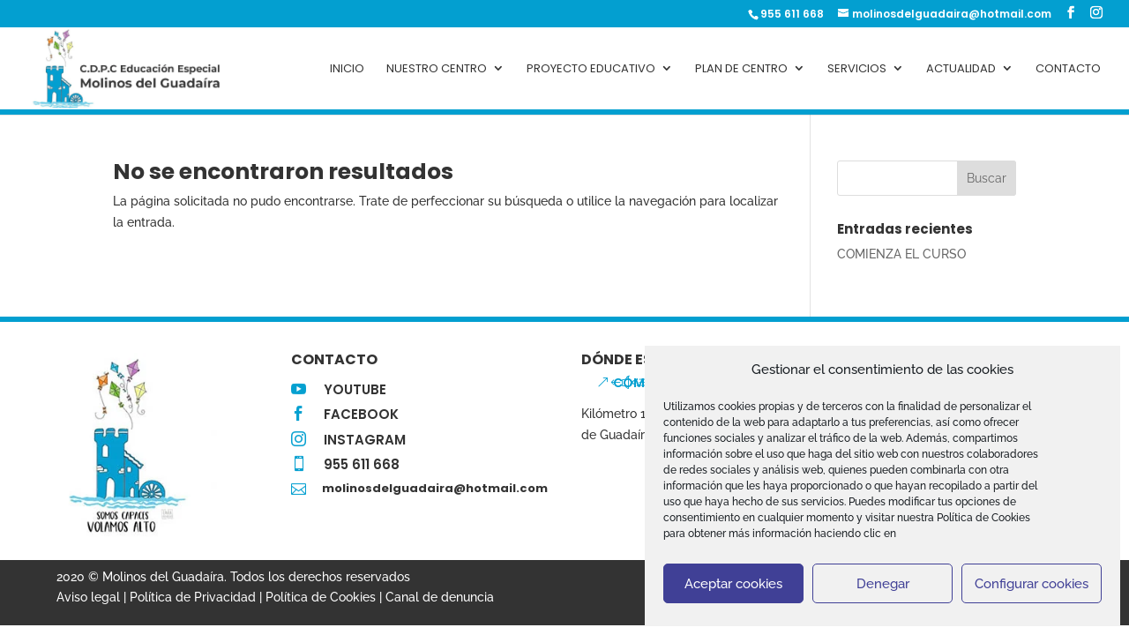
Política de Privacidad (193, 597)
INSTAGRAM (365, 439)
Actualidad (961, 68)
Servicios (856, 68)
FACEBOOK (361, 414)
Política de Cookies (320, 597)
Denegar (882, 584)
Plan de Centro (741, 68)
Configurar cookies (1031, 584)
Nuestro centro (436, 68)
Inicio (347, 68)
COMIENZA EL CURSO (901, 254)
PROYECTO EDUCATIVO (591, 68)
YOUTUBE (355, 389)
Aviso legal (88, 597)
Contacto (1068, 68)
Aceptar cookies (733, 584)
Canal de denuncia (439, 597)
